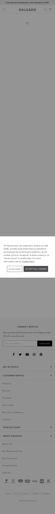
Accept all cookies (35, 269)
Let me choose (15, 269)
